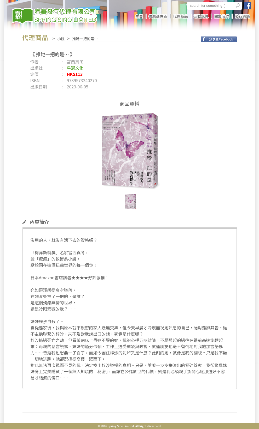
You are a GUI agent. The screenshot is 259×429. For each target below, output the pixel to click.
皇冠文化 (75, 68)
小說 (61, 38)
